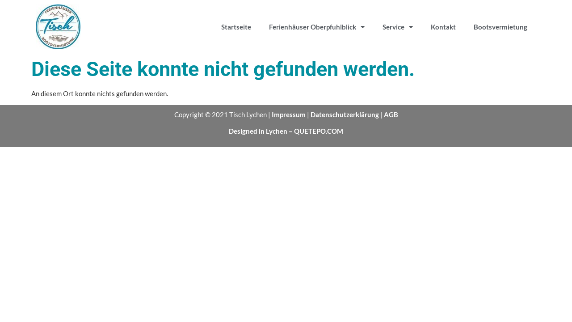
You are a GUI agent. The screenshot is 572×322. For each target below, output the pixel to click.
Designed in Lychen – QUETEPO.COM (286, 131)
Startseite (236, 27)
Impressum (289, 114)
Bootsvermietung (500, 27)
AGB (391, 114)
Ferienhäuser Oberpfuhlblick (317, 27)
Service (398, 27)
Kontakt (443, 27)
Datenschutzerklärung (345, 114)
